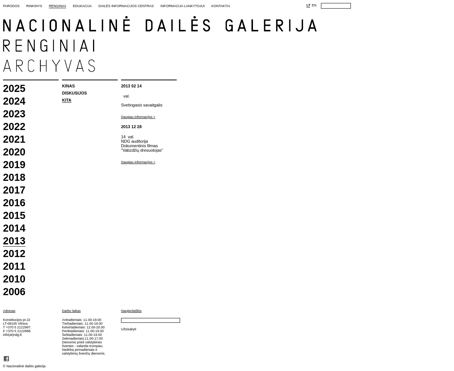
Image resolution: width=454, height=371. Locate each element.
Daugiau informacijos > (138, 117)
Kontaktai (220, 6)
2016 (14, 203)
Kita (66, 100)
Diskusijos (74, 93)
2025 (14, 89)
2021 (14, 140)
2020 (14, 152)
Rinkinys (34, 6)
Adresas (9, 311)
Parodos (11, 6)
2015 (14, 216)
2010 (14, 279)
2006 (14, 292)
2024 (14, 101)
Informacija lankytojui (182, 6)
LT (308, 5)
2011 (14, 267)
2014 (14, 228)
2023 (14, 114)
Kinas (68, 86)
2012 (14, 254)
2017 (14, 190)
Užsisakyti (128, 329)
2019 (14, 165)
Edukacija (82, 6)
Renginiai (57, 6)
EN (314, 5)
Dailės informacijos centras (126, 6)
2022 (14, 127)
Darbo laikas (71, 311)
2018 (14, 178)
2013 (14, 241)
